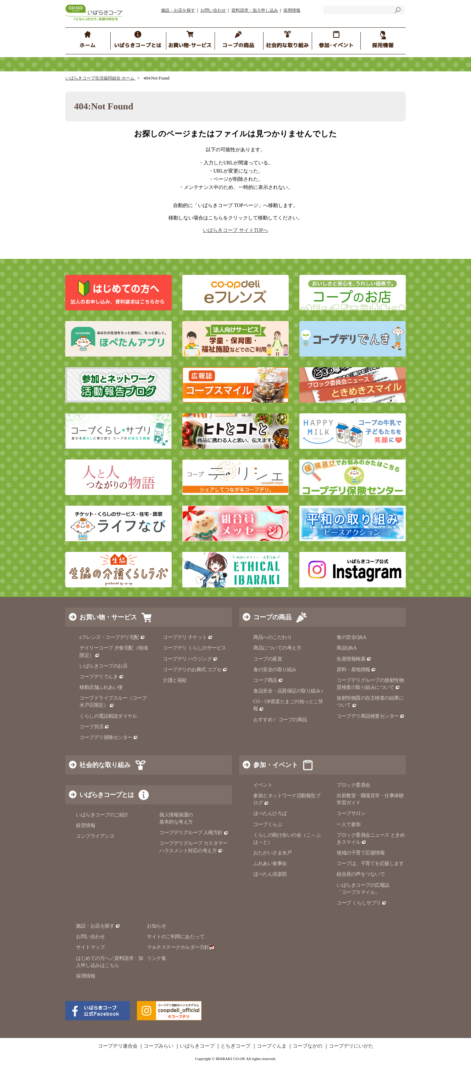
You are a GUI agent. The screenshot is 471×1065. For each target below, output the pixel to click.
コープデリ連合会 (118, 1046)
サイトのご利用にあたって (175, 936)
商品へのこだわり (272, 637)
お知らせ (156, 926)
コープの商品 (272, 617)
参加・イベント (275, 764)
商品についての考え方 (277, 648)
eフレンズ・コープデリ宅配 (112, 637)
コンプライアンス (95, 836)
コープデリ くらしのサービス (194, 648)
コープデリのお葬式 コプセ (195, 669)
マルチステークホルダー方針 (181, 947)
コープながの (307, 1046)
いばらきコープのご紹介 (102, 814)
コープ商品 (268, 680)
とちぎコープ (235, 1046)
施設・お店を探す (178, 10)
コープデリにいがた (351, 1046)
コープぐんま (272, 1046)
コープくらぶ (267, 824)
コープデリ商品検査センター (371, 716)
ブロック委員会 (353, 785)
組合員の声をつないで (360, 874)
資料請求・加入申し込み (254, 10)
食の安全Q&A (351, 637)
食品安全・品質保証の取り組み (289, 691)
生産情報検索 (354, 659)
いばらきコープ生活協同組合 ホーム (100, 78)
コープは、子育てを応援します (370, 863)
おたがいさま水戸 (272, 852)
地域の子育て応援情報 (360, 852)
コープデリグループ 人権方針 (193, 832)
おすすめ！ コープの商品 (280, 719)
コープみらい (158, 1046)
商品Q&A (347, 648)
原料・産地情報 (356, 669)
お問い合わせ (213, 10)
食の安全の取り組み (275, 669)
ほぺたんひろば (270, 813)
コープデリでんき (101, 676)
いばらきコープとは (106, 794)
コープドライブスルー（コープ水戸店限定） (112, 701)
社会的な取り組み (105, 764)
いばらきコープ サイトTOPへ (235, 230)
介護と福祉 (175, 680)
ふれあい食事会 (270, 863)
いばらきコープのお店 (103, 666)
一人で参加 (349, 824)
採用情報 (291, 10)
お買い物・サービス (108, 617)
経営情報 (85, 825)
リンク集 (156, 958)
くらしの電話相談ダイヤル (108, 716)
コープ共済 (94, 726)
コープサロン (351, 813)
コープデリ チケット (188, 637)
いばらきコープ (197, 1046)
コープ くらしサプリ (359, 903)
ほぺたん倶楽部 (270, 874)
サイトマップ (90, 947)
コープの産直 (267, 659)
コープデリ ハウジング (190, 659)
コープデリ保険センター (108, 737)
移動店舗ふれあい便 (101, 687)
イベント (262, 785)
